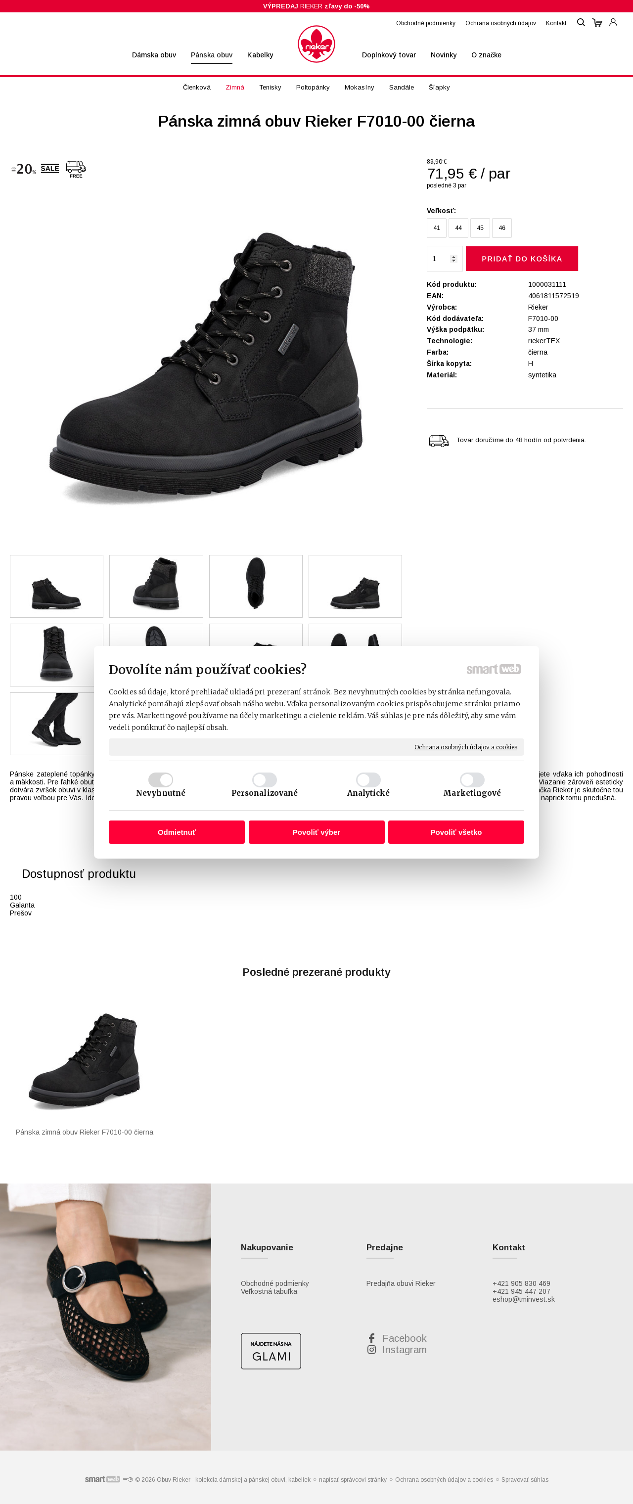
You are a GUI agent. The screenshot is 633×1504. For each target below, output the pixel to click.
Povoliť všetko (456, 832)
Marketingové (472, 793)
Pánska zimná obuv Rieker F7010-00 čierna (84, 1132)
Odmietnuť (177, 832)
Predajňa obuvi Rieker (401, 1283)
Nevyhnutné (160, 793)
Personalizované (264, 793)
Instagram (404, 1349)
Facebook (404, 1338)
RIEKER (316, 6)
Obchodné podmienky (275, 1283)
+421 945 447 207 (521, 1291)
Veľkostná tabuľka (269, 1291)
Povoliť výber (316, 832)
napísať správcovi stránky (353, 1479)
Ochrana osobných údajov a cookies (465, 746)
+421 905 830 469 (521, 1283)
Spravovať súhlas (524, 1479)
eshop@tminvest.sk (524, 1299)
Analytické (368, 793)
